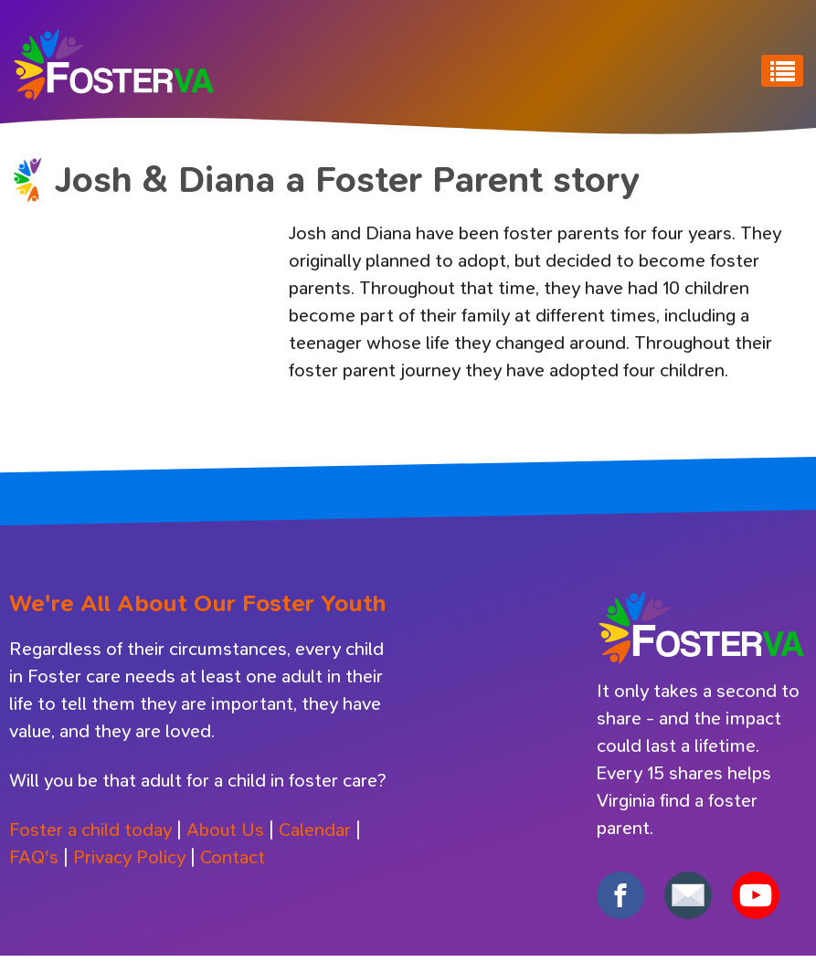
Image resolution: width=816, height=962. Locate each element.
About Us (225, 829)
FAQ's (33, 857)
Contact (232, 857)
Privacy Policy (129, 857)
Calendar (315, 829)
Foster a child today (90, 829)
